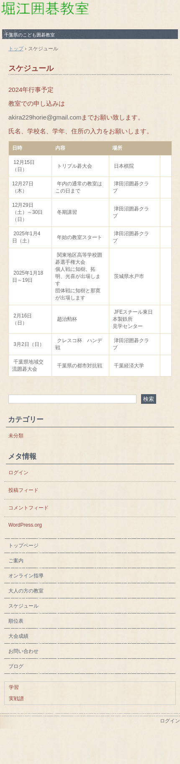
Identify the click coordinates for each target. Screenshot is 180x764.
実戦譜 (16, 699)
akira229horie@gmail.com (44, 117)
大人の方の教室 (26, 591)
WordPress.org (25, 525)
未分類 (15, 436)
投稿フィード (23, 490)
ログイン (18, 473)
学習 (14, 687)
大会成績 (18, 636)
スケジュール (31, 68)
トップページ (23, 545)
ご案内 (15, 561)
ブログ (15, 666)
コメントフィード (28, 508)
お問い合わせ (26, 651)
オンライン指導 (26, 576)
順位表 (15, 621)
